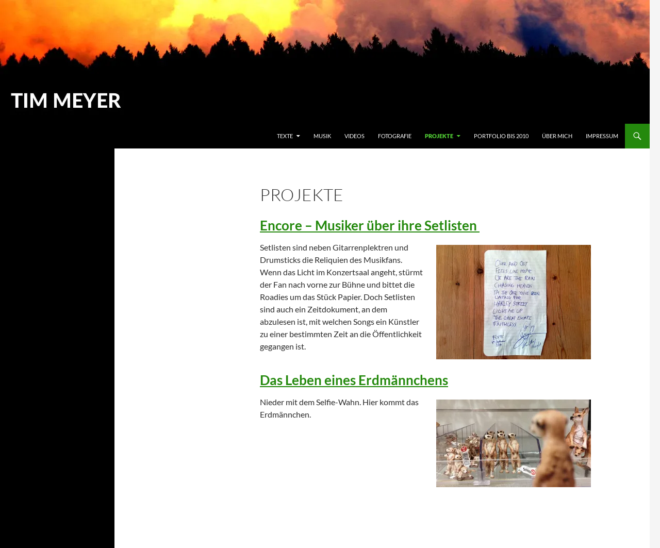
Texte (285, 135)
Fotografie (394, 135)
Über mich (557, 135)
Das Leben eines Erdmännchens (354, 380)
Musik (322, 135)
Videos (354, 135)
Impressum (602, 135)
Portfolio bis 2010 (501, 135)
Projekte (439, 135)
